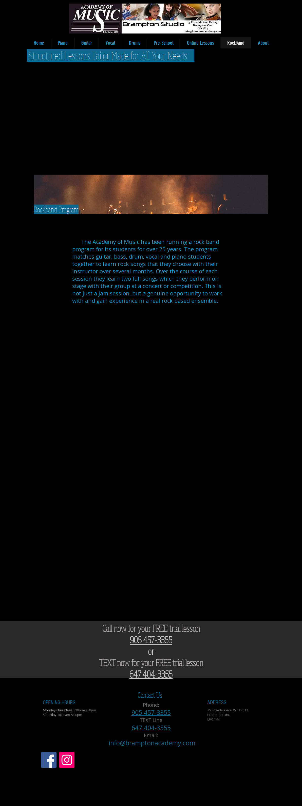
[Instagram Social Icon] (66, 760)
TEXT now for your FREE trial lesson (151, 662)
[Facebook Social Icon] (48, 760)
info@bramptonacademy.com (152, 743)
